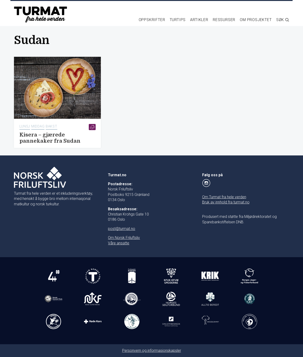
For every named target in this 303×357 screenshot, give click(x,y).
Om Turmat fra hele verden (224, 197)
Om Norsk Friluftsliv (124, 237)
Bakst (51, 126)
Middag (38, 126)
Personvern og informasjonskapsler (151, 350)
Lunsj (24, 126)
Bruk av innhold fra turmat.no (226, 202)
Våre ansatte (118, 243)
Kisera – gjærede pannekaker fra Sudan (49, 138)
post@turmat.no (121, 228)
